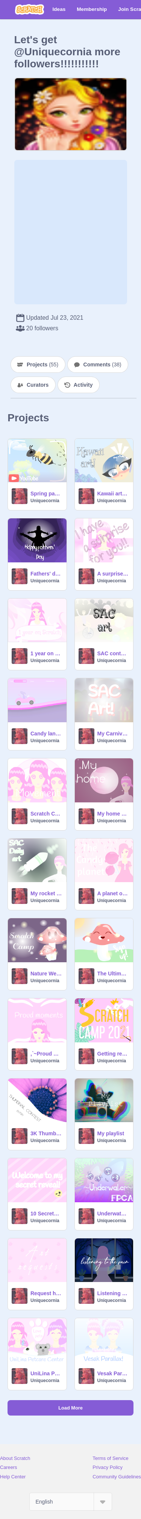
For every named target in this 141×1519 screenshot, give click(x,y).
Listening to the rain (113, 1293)
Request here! (46, 1293)
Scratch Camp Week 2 (46, 814)
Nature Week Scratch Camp (46, 974)
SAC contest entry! (113, 653)
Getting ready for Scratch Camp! (113, 1054)
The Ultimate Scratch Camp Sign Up (113, 974)
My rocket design (46, 893)
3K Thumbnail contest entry (46, 1133)
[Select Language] (70, 1502)
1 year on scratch (46, 653)
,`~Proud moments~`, (46, 1054)
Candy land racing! (46, 734)
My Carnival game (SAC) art (113, 734)
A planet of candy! (113, 893)
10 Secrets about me (46, 1214)
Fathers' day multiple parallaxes (46, 574)
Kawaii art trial (113, 494)
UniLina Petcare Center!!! (46, 1373)
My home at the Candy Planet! (113, 814)
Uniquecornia (44, 500)
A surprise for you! (113, 574)
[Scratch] (29, 9)
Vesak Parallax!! (113, 1373)
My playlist (110, 1133)
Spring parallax (46, 494)
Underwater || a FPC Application (113, 1214)
